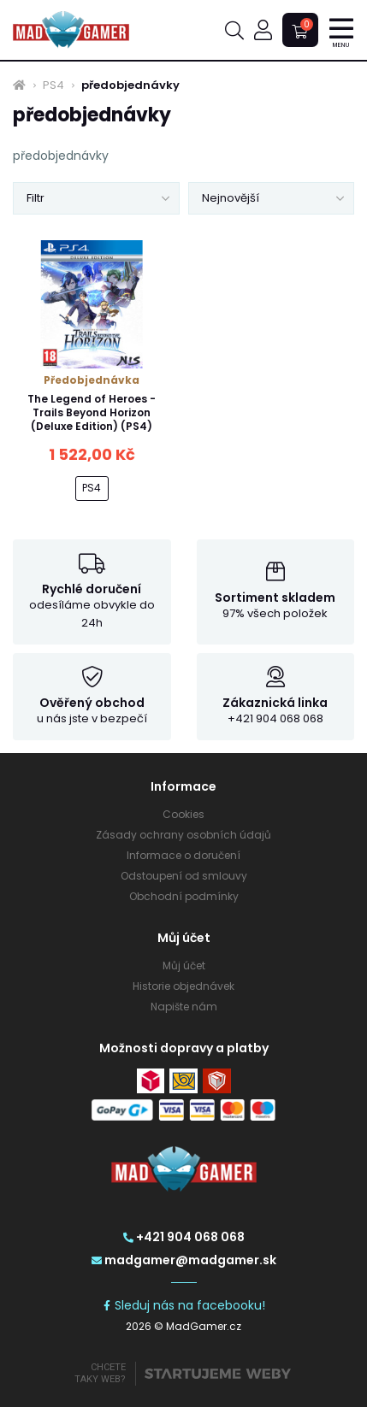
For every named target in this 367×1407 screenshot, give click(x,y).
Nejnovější (230, 198)
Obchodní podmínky (184, 896)
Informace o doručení (183, 855)
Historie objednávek (183, 986)
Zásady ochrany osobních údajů (183, 834)
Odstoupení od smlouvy (184, 875)
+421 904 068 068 (184, 1236)
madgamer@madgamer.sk (184, 1260)
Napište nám (184, 1006)
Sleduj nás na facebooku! (183, 1305)
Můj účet (184, 965)
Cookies (183, 814)
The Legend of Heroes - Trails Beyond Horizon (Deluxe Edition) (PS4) (91, 412)
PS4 (53, 85)
